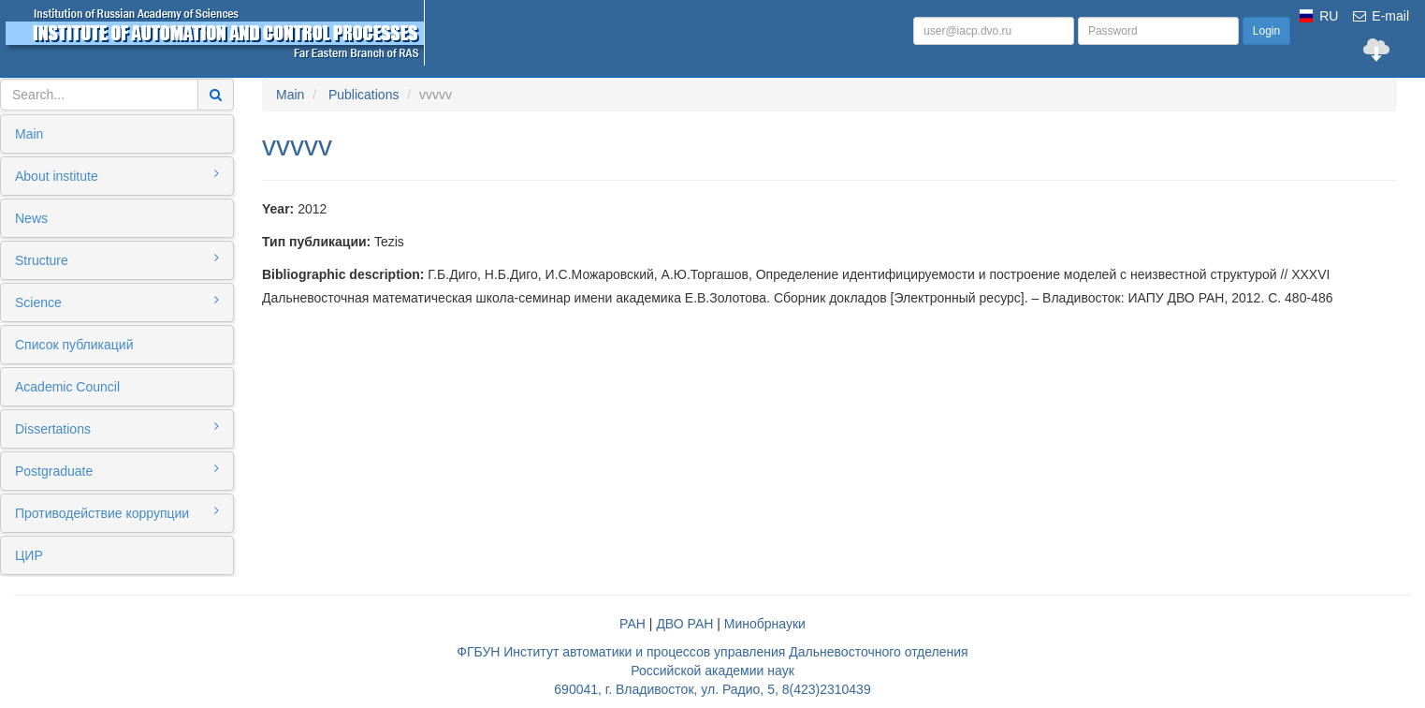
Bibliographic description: (343, 274)
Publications (364, 94)
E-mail (1380, 15)
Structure (117, 259)
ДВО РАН (684, 623)
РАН (632, 623)
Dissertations (117, 428)
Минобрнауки (765, 623)
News (31, 218)
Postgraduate (117, 470)
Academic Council (67, 386)
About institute (117, 175)
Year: (278, 208)
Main (29, 133)
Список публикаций (74, 344)
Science (117, 301)
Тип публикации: (316, 241)
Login (1266, 30)
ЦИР (29, 555)
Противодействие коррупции (117, 512)
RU (1328, 15)
